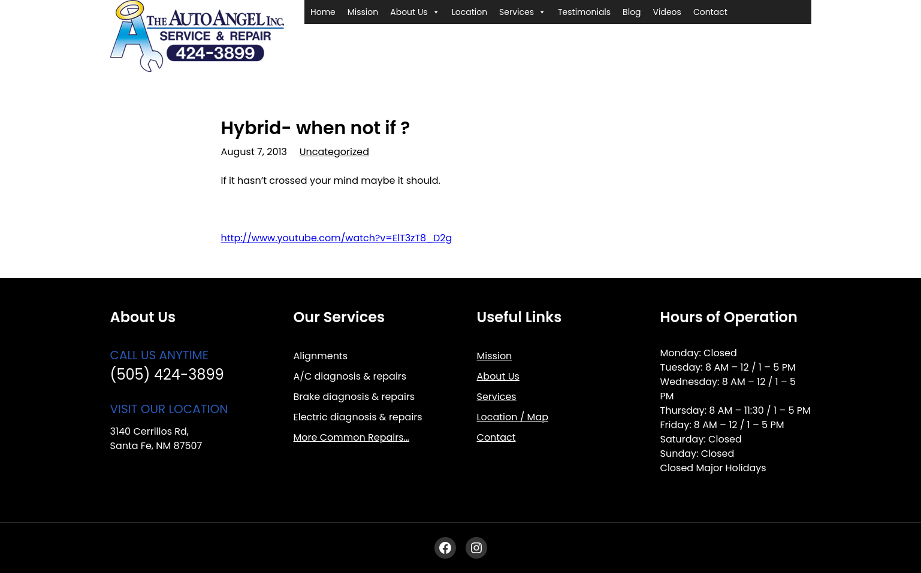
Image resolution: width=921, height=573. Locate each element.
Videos (667, 12)
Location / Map (513, 417)
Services (522, 12)
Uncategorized (334, 152)
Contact (710, 12)
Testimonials (584, 12)
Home (323, 12)
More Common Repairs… (351, 437)
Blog (632, 12)
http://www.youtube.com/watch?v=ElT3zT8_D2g (336, 238)
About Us (414, 12)
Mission (363, 12)
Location (469, 12)
